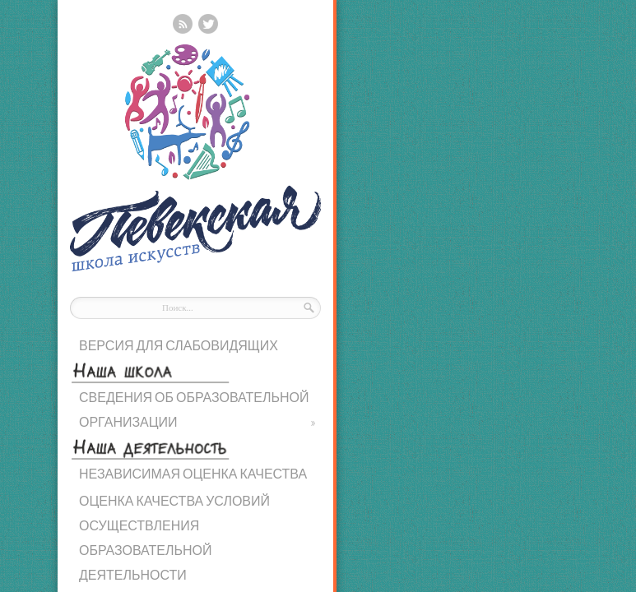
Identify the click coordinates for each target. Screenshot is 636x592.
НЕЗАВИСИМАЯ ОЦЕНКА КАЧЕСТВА (193, 473)
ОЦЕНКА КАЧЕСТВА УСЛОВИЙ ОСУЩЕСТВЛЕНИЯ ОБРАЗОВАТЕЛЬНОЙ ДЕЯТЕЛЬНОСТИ (174, 537)
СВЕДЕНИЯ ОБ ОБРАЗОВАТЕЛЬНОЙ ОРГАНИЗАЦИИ (197, 411)
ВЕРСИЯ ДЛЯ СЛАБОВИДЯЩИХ (178, 345)
